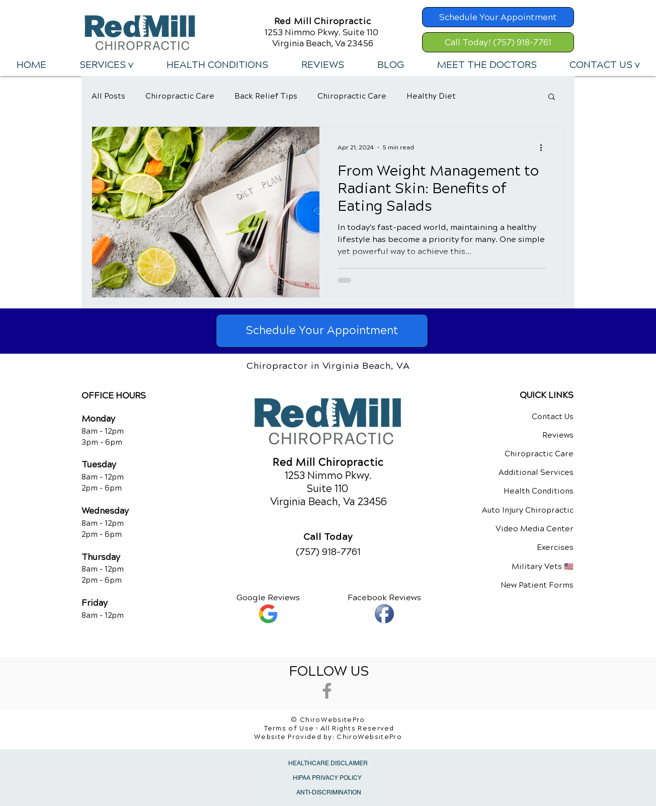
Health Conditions (538, 491)
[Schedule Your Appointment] (498, 17)
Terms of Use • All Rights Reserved (329, 728)
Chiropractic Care (179, 96)
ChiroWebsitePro (369, 737)
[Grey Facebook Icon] (327, 690)
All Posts (108, 96)
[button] (105, 65)
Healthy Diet (431, 96)
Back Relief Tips (265, 96)
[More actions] (544, 147)
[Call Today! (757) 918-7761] (498, 42)
